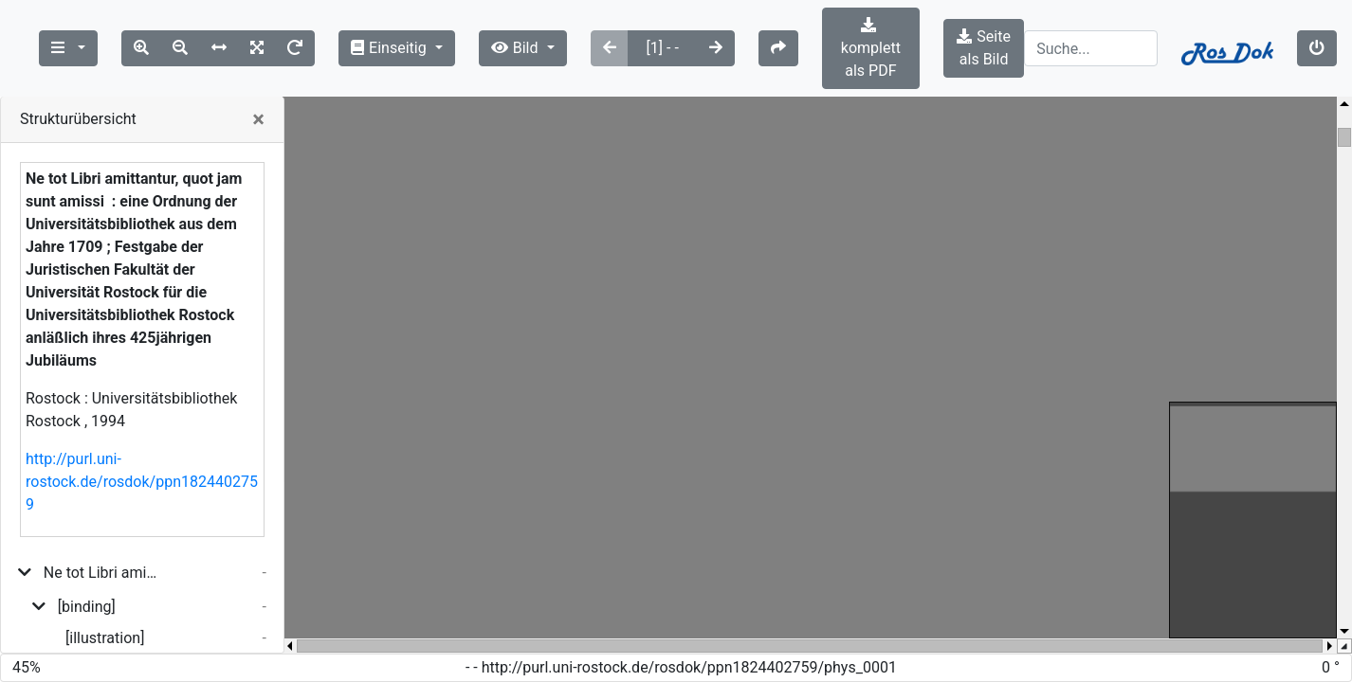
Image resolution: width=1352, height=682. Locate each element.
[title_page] (88, 624)
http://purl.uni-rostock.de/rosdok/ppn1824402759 (142, 436)
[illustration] (104, 592)
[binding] (87, 561)
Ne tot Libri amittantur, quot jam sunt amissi (102, 527)
